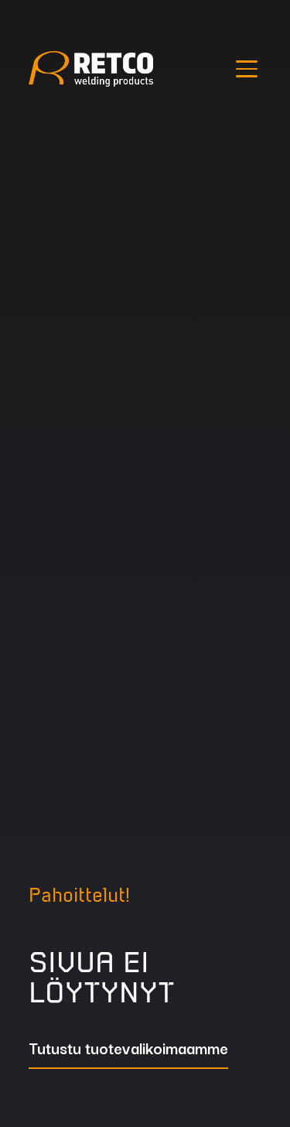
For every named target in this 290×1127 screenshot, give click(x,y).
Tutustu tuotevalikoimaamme (128, 1050)
